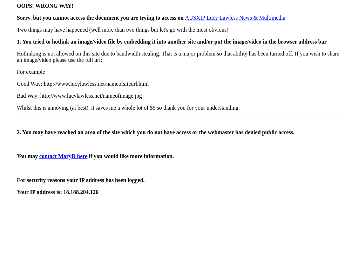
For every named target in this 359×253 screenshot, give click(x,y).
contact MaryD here (63, 156)
